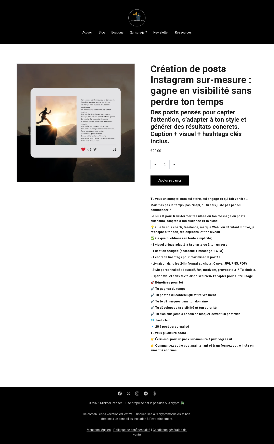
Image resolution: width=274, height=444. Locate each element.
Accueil (87, 32)
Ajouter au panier (169, 180)
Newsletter (161, 32)
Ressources (183, 32)
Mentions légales (99, 432)
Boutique (117, 32)
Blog (102, 32)
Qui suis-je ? (138, 32)
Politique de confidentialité (131, 432)
